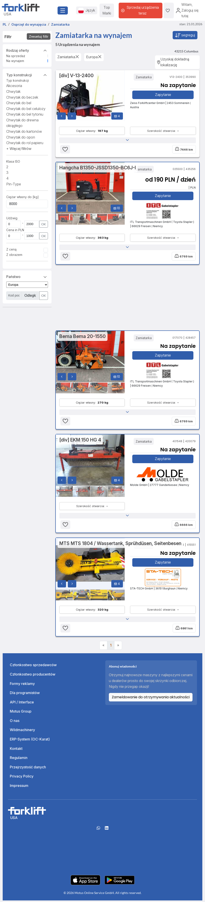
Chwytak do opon (20, 137)
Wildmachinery (22, 731)
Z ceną (11, 249)
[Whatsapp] (98, 831)
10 (117, 208)
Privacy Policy (21, 778)
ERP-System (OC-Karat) (30, 740)
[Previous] (103, 647)
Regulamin (18, 759)
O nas (14, 722)
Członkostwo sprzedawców (33, 666)
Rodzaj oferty (27, 50)
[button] (18, 148)
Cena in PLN (15, 230)
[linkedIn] (106, 831)
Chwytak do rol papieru (24, 143)
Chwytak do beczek (22, 97)
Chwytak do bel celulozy (26, 108)
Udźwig (11, 218)
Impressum (19, 787)
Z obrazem (14, 255)
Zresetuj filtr (38, 36)
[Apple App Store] (85, 881)
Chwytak (13, 91)
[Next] (118, 647)
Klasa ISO (13, 161)
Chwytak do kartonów (24, 131)
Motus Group (20, 713)
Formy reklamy (22, 685)
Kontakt (16, 750)
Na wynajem (15, 61)
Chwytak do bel (18, 103)
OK (43, 224)
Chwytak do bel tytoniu (24, 114)
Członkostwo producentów (32, 676)
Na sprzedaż (15, 56)
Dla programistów (25, 694)
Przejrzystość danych (28, 768)
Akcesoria (14, 85)
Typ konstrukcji (27, 74)
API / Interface (22, 703)
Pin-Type (13, 184)
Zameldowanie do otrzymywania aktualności (151, 698)
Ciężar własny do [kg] (22, 197)
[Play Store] (119, 881)
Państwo (27, 276)
